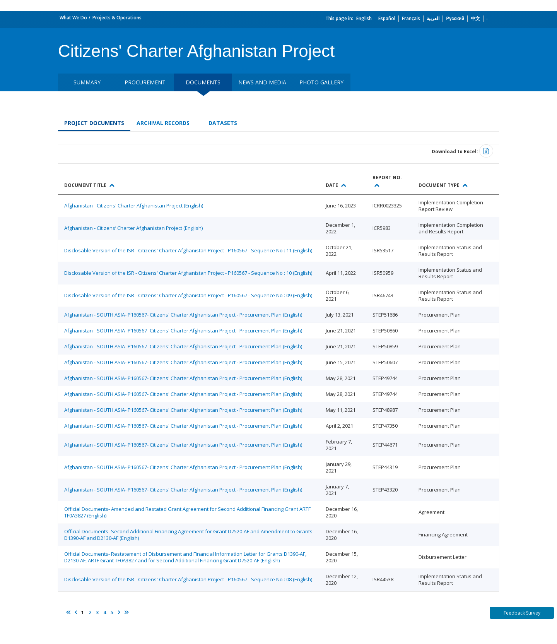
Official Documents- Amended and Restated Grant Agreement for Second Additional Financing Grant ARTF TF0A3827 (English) (187, 512)
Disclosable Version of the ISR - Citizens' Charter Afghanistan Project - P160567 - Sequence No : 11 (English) (188, 250)
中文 (475, 18)
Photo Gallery (321, 82)
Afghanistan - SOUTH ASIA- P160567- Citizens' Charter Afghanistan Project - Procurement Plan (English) (183, 314)
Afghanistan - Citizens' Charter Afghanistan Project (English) (133, 205)
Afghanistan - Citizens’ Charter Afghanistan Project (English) (133, 227)
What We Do (73, 17)
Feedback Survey (522, 613)
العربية (433, 18)
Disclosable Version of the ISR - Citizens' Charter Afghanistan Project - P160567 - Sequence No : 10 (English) (188, 272)
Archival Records (163, 123)
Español (386, 18)
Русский (455, 18)
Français (411, 18)
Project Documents (94, 123)
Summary (87, 82)
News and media (262, 82)
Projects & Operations (117, 17)
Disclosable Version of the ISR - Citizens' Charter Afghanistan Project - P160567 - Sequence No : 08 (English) (188, 579)
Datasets (222, 123)
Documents (203, 82)
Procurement (145, 82)
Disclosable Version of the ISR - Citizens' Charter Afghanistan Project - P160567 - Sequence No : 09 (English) (188, 295)
